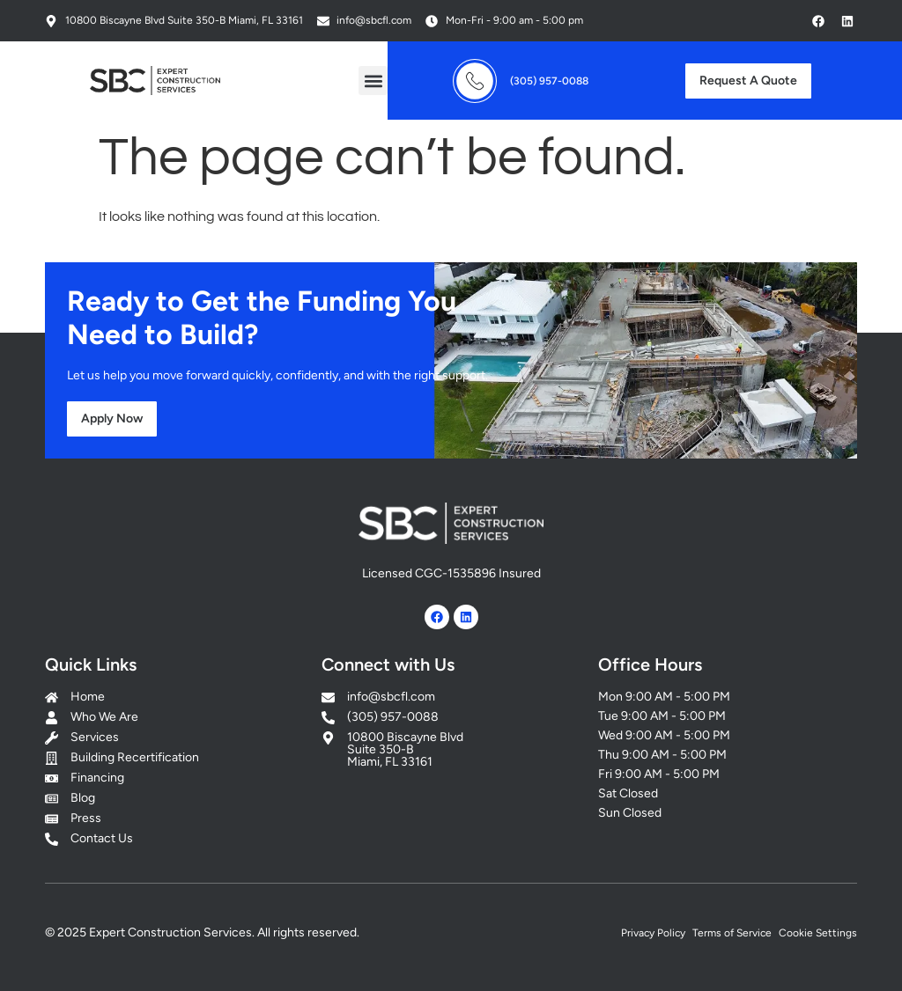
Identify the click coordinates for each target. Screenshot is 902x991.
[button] (373, 80)
